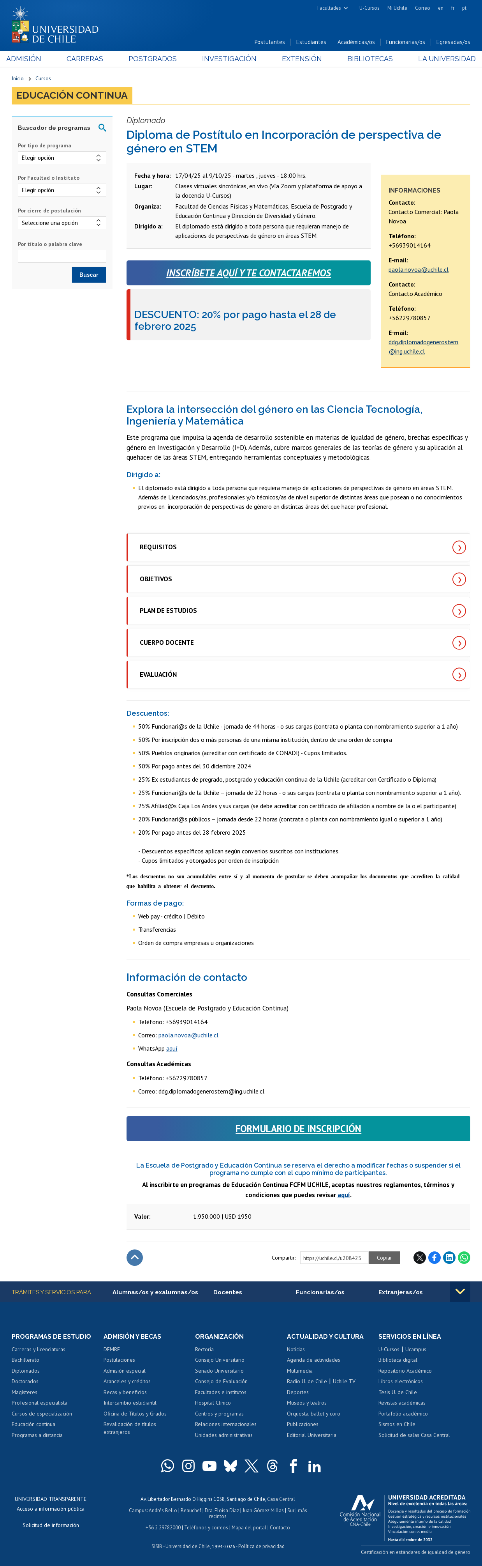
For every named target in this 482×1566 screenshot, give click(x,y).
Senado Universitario (219, 1370)
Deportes (298, 1392)
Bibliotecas (366, 59)
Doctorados (25, 1381)
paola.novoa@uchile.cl (419, 269)
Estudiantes (311, 42)
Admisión (29, 59)
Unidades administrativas (224, 1435)
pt (464, 8)
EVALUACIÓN (158, 674)
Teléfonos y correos (206, 1526)
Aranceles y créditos (127, 1381)
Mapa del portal (249, 1526)
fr (452, 8)
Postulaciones (119, 1360)
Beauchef (191, 1509)
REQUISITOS (158, 547)
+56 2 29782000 (163, 1526)
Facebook (434, 1258)
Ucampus (415, 1349)
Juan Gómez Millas (263, 1509)
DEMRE (112, 1349)
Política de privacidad (261, 1544)
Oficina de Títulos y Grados (135, 1413)
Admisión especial (125, 1370)
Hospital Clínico (213, 1403)
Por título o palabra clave (50, 244)
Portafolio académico (403, 1413)
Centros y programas (219, 1413)
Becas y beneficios (125, 1392)
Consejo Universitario (220, 1360)
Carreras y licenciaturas (38, 1349)
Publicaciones (302, 1424)
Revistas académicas (402, 1403)
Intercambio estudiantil (130, 1403)
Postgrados (154, 59)
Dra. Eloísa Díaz (222, 1509)
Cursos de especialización (42, 1413)
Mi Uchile (397, 8)
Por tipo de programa (44, 145)
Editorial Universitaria (311, 1435)
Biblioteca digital (397, 1360)
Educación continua (72, 96)
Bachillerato (25, 1360)
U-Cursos (369, 8)
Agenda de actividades (313, 1360)
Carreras (88, 59)
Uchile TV (344, 1381)
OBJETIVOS (156, 579)
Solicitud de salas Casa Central (414, 1435)
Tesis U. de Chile (397, 1392)
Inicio (18, 79)
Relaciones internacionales (226, 1424)
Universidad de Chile (187, 1544)
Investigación (229, 59)
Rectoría (204, 1349)
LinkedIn (449, 1257)
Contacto (280, 1526)
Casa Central (281, 1498)
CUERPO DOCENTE (167, 642)
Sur (290, 1509)
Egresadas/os (453, 42)
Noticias (296, 1349)
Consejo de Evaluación (221, 1381)
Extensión (300, 59)
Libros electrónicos (400, 1381)
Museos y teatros (307, 1403)
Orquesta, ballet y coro (313, 1413)
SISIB (156, 1544)
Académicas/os (356, 42)
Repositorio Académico (405, 1370)
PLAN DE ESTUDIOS (168, 611)
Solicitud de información (51, 1525)
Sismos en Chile (396, 1424)
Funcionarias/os (405, 42)
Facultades (329, 8)
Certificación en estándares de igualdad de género (415, 1551)
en (440, 8)
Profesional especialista (39, 1403)
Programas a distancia (37, 1435)
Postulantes (270, 42)
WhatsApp (464, 1258)
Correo (422, 8)
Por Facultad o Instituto (48, 178)
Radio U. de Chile (307, 1381)
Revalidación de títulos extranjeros (130, 1428)
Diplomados (26, 1370)
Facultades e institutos (220, 1392)
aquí (172, 1048)
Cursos (43, 79)
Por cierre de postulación (49, 210)
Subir (135, 1257)
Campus (138, 1509)
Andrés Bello (163, 1509)
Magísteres (24, 1392)
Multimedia (300, 1370)
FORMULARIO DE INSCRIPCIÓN (298, 1128)
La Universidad (441, 59)
